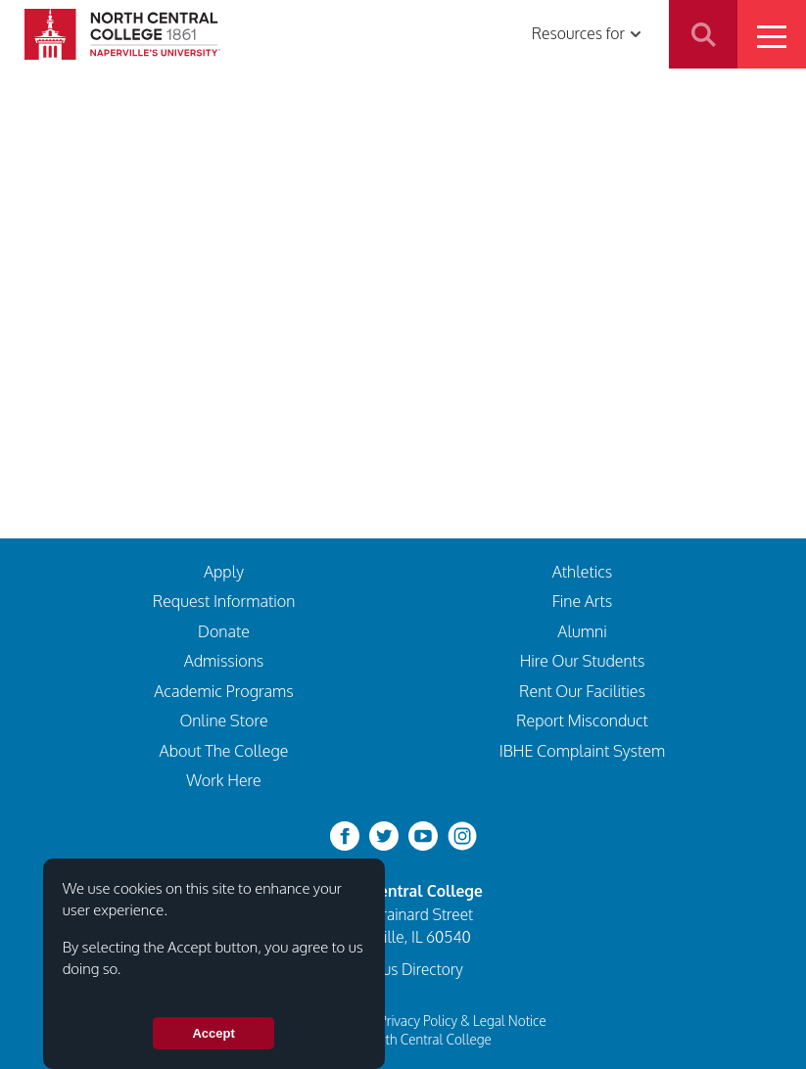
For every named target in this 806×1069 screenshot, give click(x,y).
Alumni (581, 631)
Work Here (223, 779)
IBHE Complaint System (582, 750)
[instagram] (462, 835)
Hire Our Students (582, 660)
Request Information (224, 600)
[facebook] (344, 835)
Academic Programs (224, 690)
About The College (224, 750)
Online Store (223, 720)
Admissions (224, 660)
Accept (213, 1033)
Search (703, 34)
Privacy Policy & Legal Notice (462, 1020)
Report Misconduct (582, 720)
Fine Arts (582, 600)
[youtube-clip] (423, 835)
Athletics (582, 571)
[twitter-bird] (384, 835)
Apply (224, 571)
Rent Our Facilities (582, 690)
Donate (224, 631)
